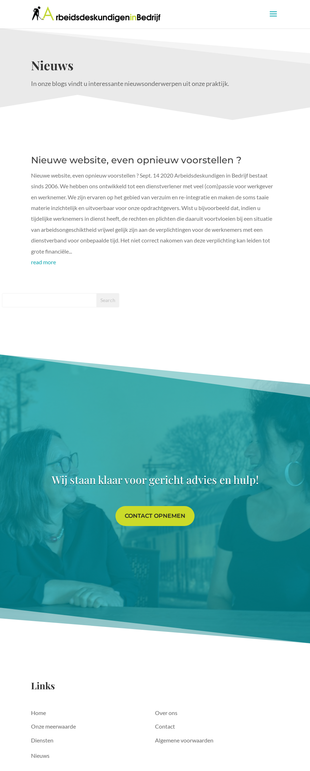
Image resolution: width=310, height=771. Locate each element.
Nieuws (40, 755)
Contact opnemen (155, 515)
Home (38, 712)
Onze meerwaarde (53, 726)
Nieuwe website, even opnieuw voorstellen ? (136, 160)
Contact (165, 726)
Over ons (166, 712)
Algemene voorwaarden (184, 740)
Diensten (42, 740)
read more (43, 262)
